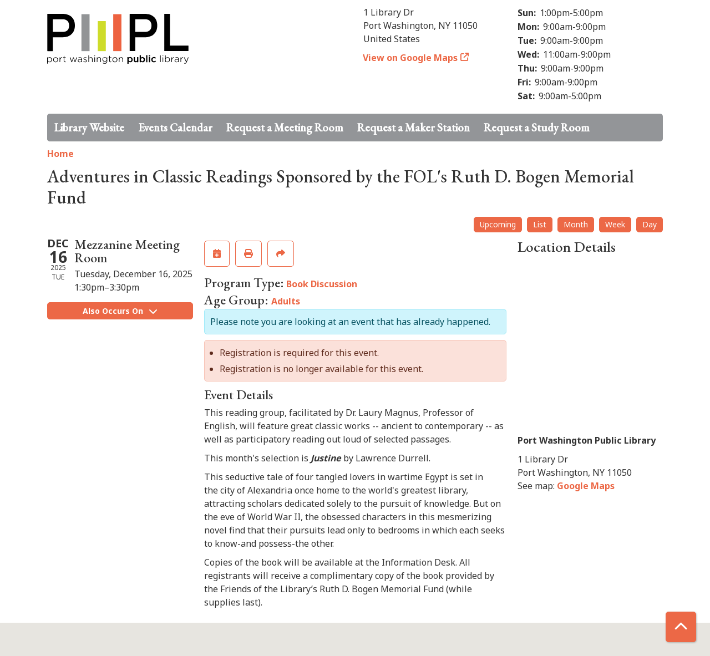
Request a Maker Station (413, 127)
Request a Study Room (537, 127)
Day (649, 224)
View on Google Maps (410, 58)
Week (615, 224)
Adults (285, 301)
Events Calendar (175, 127)
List (539, 224)
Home (60, 154)
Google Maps (586, 486)
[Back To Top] (681, 627)
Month (576, 224)
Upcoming (498, 224)
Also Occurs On (120, 311)
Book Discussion (321, 284)
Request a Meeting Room (284, 127)
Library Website (89, 127)
